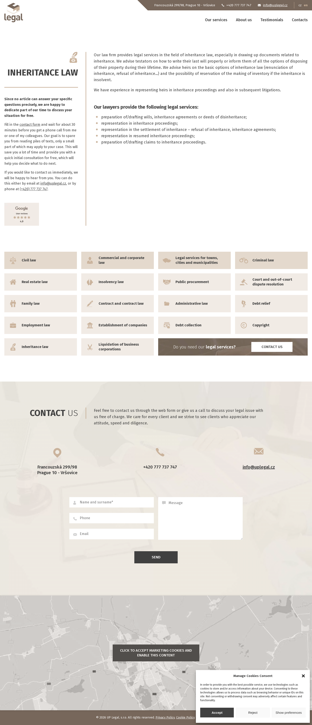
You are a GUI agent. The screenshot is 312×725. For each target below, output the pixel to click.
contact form (30, 124)
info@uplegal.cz (53, 183)
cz (300, 5)
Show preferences (289, 712)
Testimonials (271, 20)
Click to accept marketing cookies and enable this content (156, 652)
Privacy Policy (165, 717)
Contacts (300, 20)
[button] (303, 676)
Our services (216, 20)
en (306, 5)
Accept (217, 712)
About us (244, 20)
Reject (253, 712)
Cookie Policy (185, 717)
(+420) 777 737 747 (33, 189)
